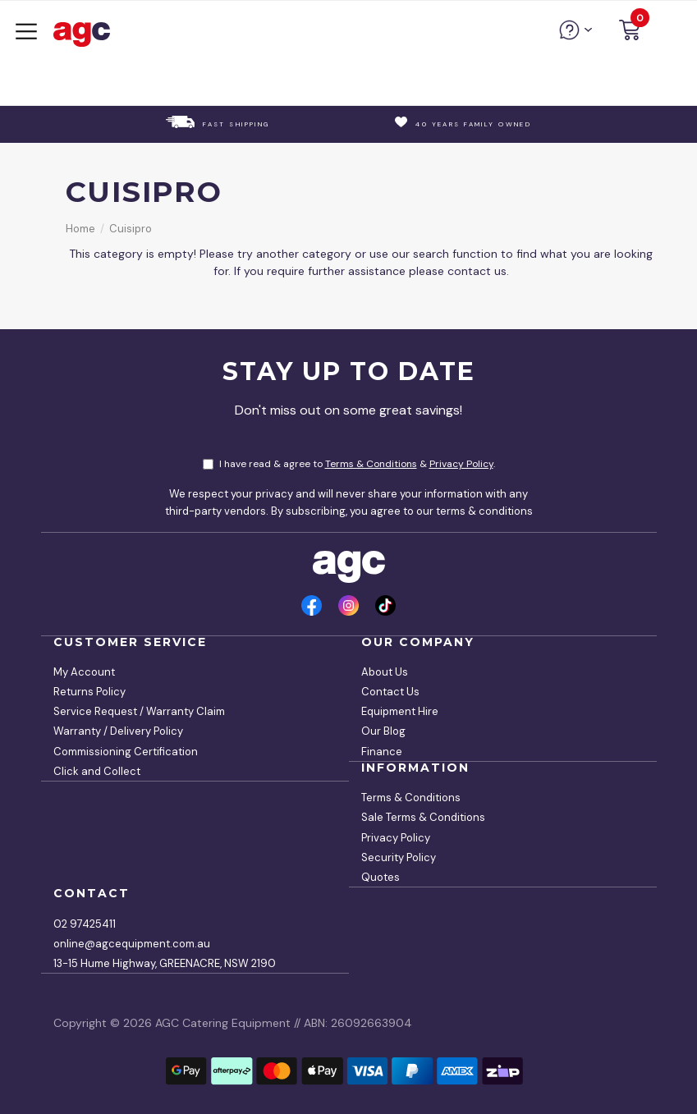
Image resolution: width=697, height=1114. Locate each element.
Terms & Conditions (371, 463)
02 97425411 (84, 924)
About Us (384, 672)
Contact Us (390, 692)
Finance (381, 752)
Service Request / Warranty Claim (139, 711)
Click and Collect (96, 771)
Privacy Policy (461, 463)
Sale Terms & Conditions (423, 817)
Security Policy (398, 857)
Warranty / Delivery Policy (118, 731)
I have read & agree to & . (349, 463)
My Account (84, 672)
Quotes (380, 877)
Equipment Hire (399, 711)
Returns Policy (89, 692)
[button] (629, 32)
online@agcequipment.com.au (131, 944)
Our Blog (383, 731)
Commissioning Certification (125, 752)
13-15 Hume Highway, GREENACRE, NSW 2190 (164, 963)
